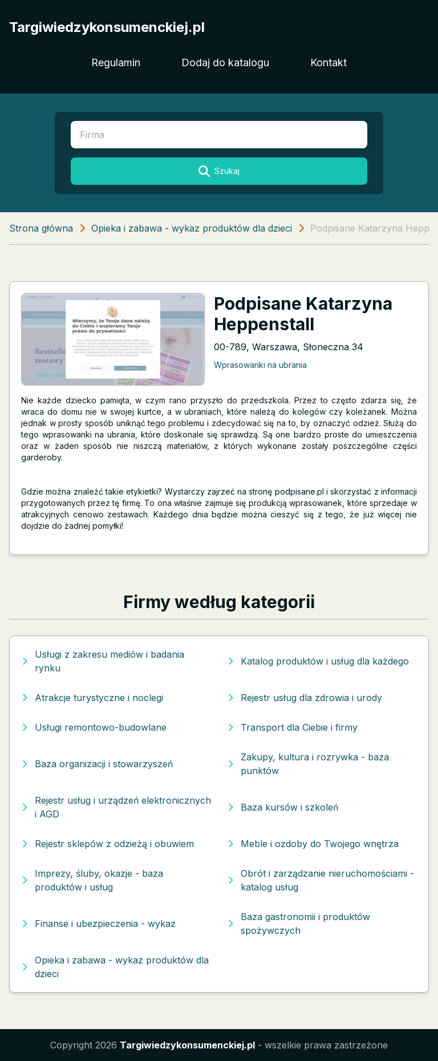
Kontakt (328, 62)
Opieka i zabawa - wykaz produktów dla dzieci (191, 228)
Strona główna (41, 228)
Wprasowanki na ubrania (260, 365)
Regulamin (115, 62)
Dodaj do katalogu (225, 62)
